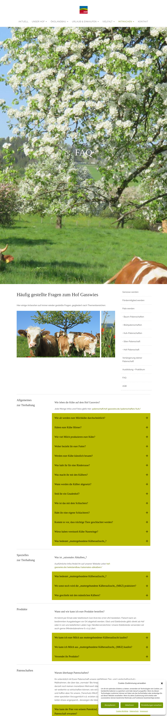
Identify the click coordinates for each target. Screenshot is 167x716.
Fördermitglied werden (133, 300)
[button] (162, 683)
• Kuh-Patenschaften (132, 333)
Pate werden (128, 308)
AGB (124, 386)
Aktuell (23, 21)
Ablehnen (129, 705)
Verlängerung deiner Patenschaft (132, 360)
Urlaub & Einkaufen (84, 21)
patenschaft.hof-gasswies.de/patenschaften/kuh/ (116, 409)
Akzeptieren (110, 705)
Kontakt (143, 21)
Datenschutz (134, 711)
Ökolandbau (58, 21)
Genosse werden (130, 292)
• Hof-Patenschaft (130, 349)
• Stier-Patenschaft (131, 341)
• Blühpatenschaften (132, 325)
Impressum (144, 711)
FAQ (124, 378)
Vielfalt (108, 21)
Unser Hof (38, 21)
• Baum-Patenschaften (133, 317)
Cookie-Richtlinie (122, 711)
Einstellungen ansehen (151, 705)
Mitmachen (125, 21)
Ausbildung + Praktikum (133, 369)
